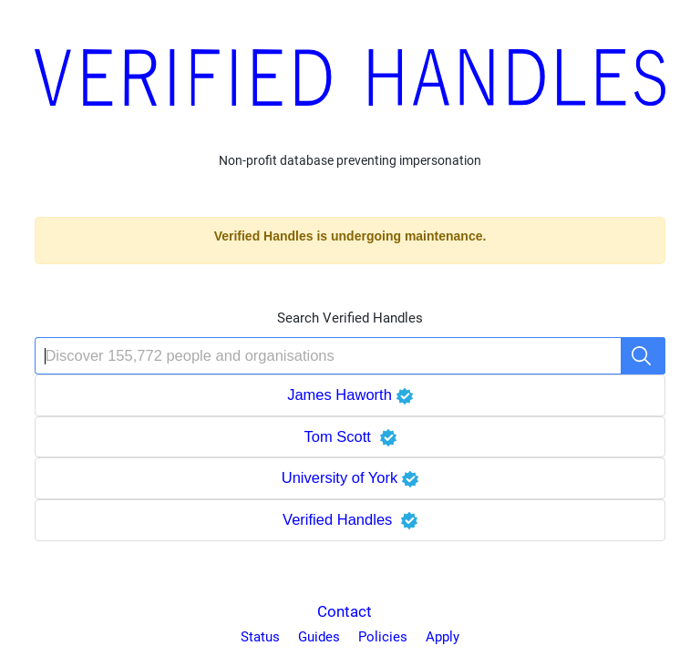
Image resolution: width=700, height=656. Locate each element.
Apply (442, 637)
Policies (382, 637)
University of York (350, 477)
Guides (319, 637)
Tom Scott (350, 436)
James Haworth (350, 394)
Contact (344, 611)
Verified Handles (350, 519)
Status (260, 637)
